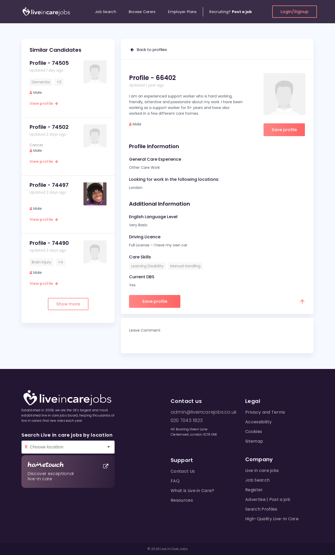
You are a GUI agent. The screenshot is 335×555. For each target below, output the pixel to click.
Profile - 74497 (49, 185)
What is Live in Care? (192, 491)
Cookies (253, 432)
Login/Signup (295, 12)
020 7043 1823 (187, 420)
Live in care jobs (262, 470)
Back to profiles (148, 49)
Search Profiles (261, 509)
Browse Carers (142, 11)
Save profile (284, 130)
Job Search (105, 11)
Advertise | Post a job (267, 499)
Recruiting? (230, 11)
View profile (44, 103)
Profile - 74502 (49, 127)
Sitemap (254, 441)
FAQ (175, 481)
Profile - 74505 (49, 63)
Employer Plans (182, 11)
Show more (68, 304)
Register (254, 490)
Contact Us (183, 471)
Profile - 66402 (152, 77)
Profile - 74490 (49, 243)
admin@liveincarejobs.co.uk (204, 412)
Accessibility (258, 422)
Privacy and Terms (265, 412)
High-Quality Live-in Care (272, 519)
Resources (182, 500)
